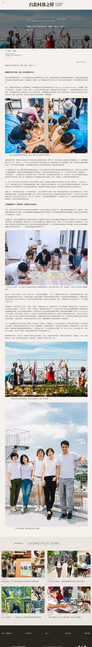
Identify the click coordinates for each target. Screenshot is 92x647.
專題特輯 (36, 543)
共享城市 (42, 543)
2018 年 (48, 543)
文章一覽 (30, 543)
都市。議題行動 (55, 543)
